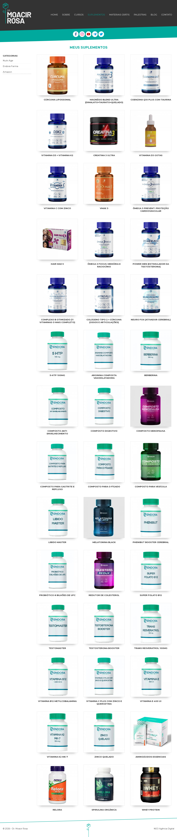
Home (54, 14)
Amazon (7, 72)
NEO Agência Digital (164, 828)
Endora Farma (10, 67)
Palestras (140, 14)
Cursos (79, 14)
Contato (166, 14)
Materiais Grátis (119, 14)
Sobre (66, 14)
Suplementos (96, 14)
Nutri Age (8, 61)
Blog (154, 14)
